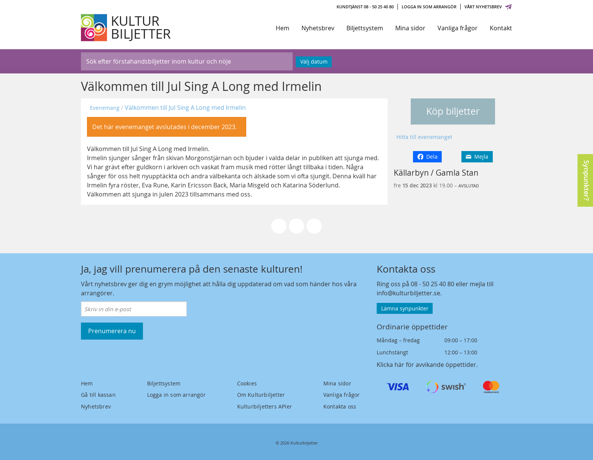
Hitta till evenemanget (424, 136)
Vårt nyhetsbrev (488, 6)
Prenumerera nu (112, 331)
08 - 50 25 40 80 (432, 284)
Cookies (247, 383)
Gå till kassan (98, 394)
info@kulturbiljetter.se (408, 293)
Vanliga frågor (458, 28)
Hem (282, 28)
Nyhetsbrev (317, 28)
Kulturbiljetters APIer (264, 406)
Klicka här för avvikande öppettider (426, 364)
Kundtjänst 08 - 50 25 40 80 (365, 6)
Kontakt (501, 28)
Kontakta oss (339, 406)
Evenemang (105, 107)
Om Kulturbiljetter (261, 394)
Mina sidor (410, 28)
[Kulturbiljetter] (126, 27)
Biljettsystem (364, 28)
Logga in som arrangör (429, 6)
